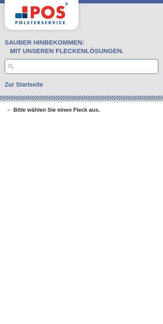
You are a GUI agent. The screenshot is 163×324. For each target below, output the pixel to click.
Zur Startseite (24, 84)
